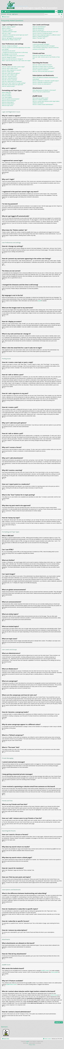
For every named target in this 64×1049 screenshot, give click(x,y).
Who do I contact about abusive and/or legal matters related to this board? (46, 102)
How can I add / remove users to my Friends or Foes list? (46, 57)
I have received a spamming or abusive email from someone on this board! (46, 48)
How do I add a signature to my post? (11, 70)
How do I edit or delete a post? (10, 68)
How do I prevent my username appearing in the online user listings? (16, 48)
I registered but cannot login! (9, 31)
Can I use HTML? (6, 94)
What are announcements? (9, 100)
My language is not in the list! (9, 54)
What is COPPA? (6, 28)
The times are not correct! (8, 51)
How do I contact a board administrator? (43, 104)
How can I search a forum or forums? (42, 64)
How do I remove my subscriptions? (42, 84)
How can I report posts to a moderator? (12, 81)
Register (16, 14)
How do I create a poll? (8, 71)
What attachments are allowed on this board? (44, 90)
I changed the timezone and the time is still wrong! (15, 52)
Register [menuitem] (62, 12)
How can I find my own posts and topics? (43, 71)
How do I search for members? (41, 69)
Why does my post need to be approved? (12, 84)
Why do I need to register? (9, 26)
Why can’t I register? (7, 30)
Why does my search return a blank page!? (44, 68)
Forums (8, 11)
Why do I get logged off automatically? (12, 38)
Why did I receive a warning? (9, 79)
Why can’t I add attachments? (9, 78)
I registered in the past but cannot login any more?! (15, 35)
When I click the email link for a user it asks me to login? (16, 60)
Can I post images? (7, 97)
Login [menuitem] (59, 12)
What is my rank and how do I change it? (12, 59)
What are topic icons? (7, 105)
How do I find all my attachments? (41, 91)
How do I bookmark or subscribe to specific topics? (46, 80)
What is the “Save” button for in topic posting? (13, 83)
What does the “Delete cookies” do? (11, 39)
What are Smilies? (6, 95)
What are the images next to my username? (13, 55)
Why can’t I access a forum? (9, 76)
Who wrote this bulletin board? (40, 98)
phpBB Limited (45, 970)
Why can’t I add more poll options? (11, 73)
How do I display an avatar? (9, 57)
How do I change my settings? (10, 46)
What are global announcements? (10, 99)
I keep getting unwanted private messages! (44, 46)
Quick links (3, 12)
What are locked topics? (8, 104)
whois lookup (54, 995)
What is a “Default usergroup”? (40, 36)
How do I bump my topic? (8, 86)
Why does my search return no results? (43, 66)
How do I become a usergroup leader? (42, 33)
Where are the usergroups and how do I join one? (45, 31)
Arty (27, 1043)
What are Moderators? (38, 28)
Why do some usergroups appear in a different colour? (47, 35)
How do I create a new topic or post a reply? (13, 66)
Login (10, 14)
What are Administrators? (39, 26)
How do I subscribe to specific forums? (43, 82)
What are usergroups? (38, 30)
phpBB (39, 300)
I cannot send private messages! (41, 44)
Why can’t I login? (6, 33)
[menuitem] (56, 11)
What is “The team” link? (39, 38)
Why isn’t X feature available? (40, 99)
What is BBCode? (6, 92)
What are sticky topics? (8, 102)
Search (4, 14)
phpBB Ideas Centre (11, 984)
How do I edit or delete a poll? (9, 75)
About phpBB (54, 972)
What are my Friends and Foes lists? (42, 55)
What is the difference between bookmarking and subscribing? (45, 78)
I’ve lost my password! (7, 36)
